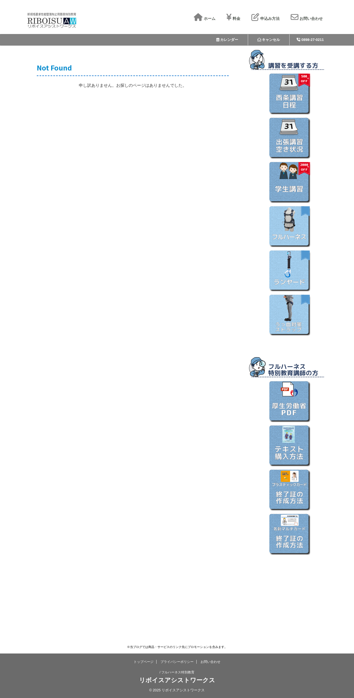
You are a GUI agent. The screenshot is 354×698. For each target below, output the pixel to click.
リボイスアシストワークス (177, 680)
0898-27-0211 (310, 40)
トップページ (143, 662)
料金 (233, 18)
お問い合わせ (307, 18)
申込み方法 (265, 18)
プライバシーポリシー (177, 662)
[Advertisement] (289, 592)
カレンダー (227, 40)
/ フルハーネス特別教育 (177, 672)
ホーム (204, 18)
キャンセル (268, 40)
